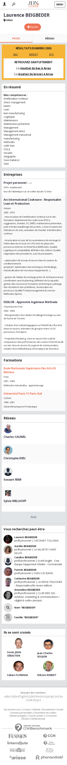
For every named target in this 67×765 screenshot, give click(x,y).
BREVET (33, 54)
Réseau (49, 38)
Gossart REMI (12, 480)
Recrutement (48, 709)
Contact (26, 709)
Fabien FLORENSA (17, 675)
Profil (16, 38)
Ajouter (34, 26)
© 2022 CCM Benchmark (33, 719)
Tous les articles (35, 716)
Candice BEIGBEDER (25, 557)
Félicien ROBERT (46, 675)
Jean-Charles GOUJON (45, 654)
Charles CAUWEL (15, 437)
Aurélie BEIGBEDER (25, 546)
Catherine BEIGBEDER (27, 578)
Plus (33, 516)
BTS (51, 54)
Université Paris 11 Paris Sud (23, 393)
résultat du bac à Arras (35, 68)
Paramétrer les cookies (45, 713)
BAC (15, 54)
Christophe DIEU (15, 458)
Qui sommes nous (12, 709)
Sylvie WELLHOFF (15, 501)
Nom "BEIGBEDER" (25, 607)
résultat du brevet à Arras (35, 74)
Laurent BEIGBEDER (25, 537)
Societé (59, 709)
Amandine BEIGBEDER (27, 589)
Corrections (50, 716)
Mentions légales (18, 716)
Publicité (36, 709)
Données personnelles (22, 713)
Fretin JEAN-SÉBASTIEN (14, 653)
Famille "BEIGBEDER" (26, 617)
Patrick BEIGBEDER (25, 569)
